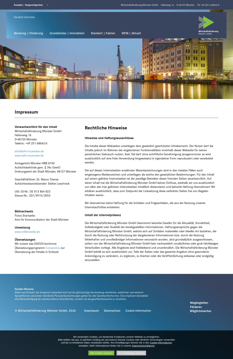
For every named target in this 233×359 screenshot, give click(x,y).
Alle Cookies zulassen (101, 353)
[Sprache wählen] (27, 17)
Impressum (91, 310)
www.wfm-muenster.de (29, 155)
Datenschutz (112, 310)
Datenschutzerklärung (143, 345)
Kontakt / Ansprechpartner (28, 5)
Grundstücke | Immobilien (67, 33)
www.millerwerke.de (27, 231)
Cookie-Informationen (161, 342)
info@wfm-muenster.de (29, 151)
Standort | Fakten (103, 33)
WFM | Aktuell (131, 33)
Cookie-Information (138, 310)
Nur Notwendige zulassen (131, 353)
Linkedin (48, 5)
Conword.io (52, 248)
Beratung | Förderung (28, 33)
